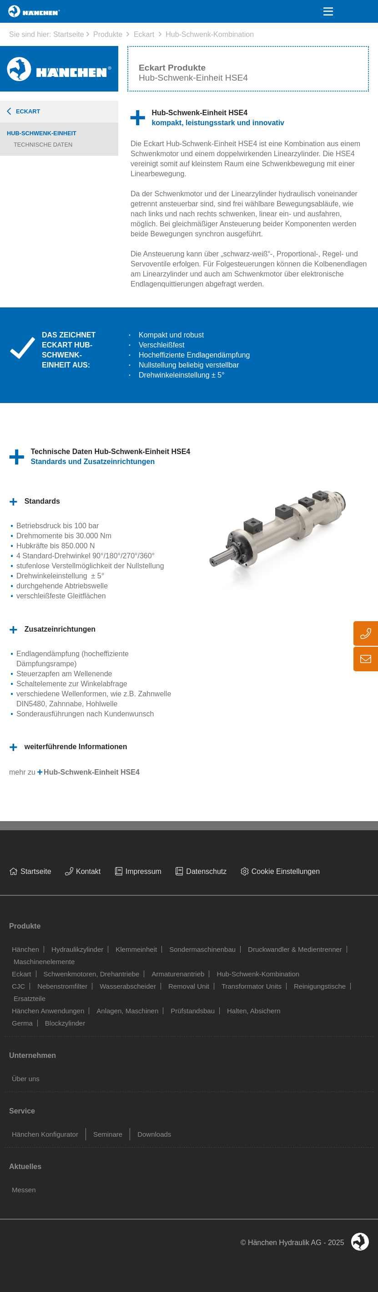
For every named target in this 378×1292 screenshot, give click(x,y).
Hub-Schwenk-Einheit (41, 133)
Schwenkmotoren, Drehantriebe (92, 973)
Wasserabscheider (128, 986)
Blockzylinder (65, 1023)
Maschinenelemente (44, 961)
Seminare (107, 1134)
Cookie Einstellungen (286, 871)
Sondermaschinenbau (202, 949)
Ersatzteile (29, 998)
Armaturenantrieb (177, 973)
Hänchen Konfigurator (45, 1134)
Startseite (68, 34)
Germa (22, 1023)
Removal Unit (188, 986)
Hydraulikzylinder (77, 949)
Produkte (107, 34)
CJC (18, 986)
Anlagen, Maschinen (127, 1010)
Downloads (154, 1134)
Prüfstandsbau (193, 1010)
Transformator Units (252, 986)
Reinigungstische (320, 986)
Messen (24, 1189)
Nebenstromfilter (62, 986)
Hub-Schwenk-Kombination (210, 34)
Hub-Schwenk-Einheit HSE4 (92, 772)
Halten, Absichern (254, 1010)
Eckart (144, 34)
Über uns (26, 1078)
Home (19, 11)
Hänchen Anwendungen (48, 1010)
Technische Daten (43, 144)
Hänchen (25, 949)
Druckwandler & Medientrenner (295, 949)
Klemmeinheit (136, 949)
